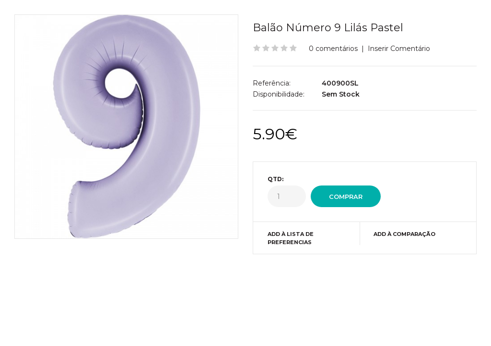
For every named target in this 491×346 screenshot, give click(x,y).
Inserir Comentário (399, 48)
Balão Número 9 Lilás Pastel (328, 27)
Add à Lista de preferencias (291, 238)
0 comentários (333, 48)
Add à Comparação (404, 234)
